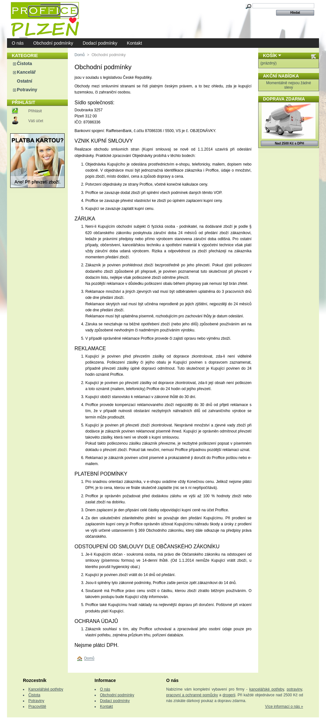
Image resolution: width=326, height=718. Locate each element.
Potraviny (27, 89)
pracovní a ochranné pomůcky (192, 695)
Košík (270, 55)
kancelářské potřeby (266, 689)
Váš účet (35, 121)
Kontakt (134, 43)
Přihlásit (35, 111)
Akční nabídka (281, 75)
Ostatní (24, 81)
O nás (18, 43)
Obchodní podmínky (53, 43)
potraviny (294, 689)
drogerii (229, 695)
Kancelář (26, 72)
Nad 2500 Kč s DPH (289, 143)
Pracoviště (37, 706)
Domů (79, 55)
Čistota (24, 63)
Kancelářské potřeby (45, 689)
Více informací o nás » (284, 706)
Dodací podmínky (100, 43)
